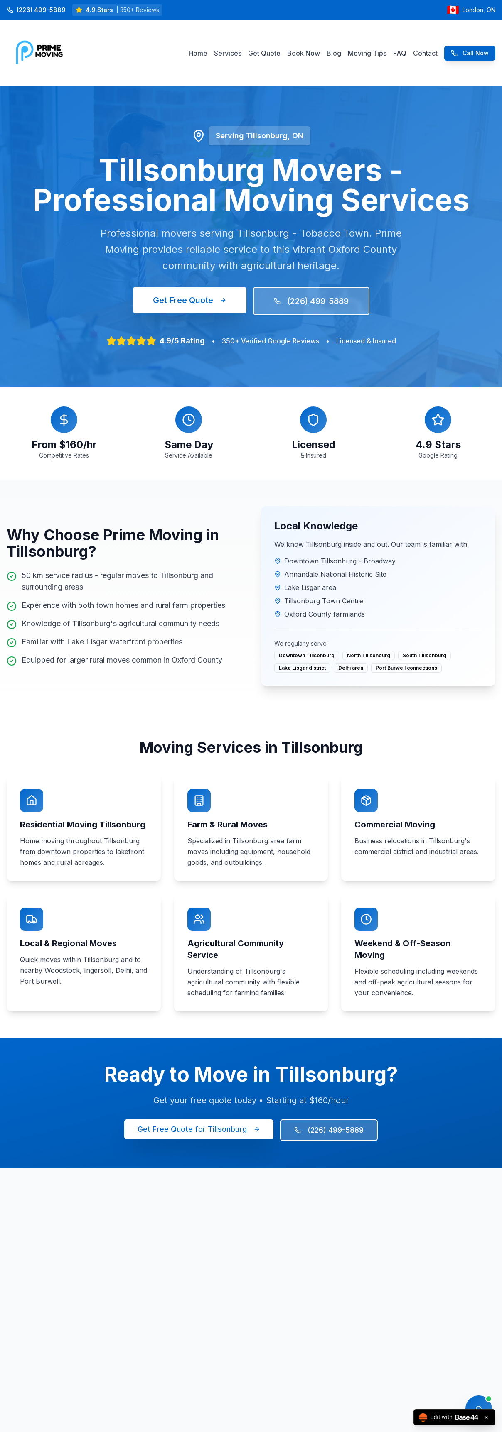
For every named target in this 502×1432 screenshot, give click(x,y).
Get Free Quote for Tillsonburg (199, 1129)
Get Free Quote (189, 300)
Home (198, 53)
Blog (334, 53)
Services (227, 53)
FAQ (399, 53)
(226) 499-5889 (311, 301)
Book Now (303, 53)
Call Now (470, 52)
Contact (425, 53)
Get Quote (264, 53)
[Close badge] (486, 1417)
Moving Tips (367, 53)
